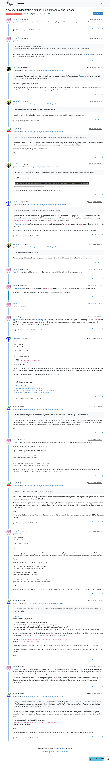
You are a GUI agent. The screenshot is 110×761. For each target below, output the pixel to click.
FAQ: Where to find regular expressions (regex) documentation (36, 390)
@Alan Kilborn (23, 19)
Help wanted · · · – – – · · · (13, 13)
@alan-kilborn (17, 22)
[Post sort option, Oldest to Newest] (90, 13)
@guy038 (16, 320)
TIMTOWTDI (54, 374)
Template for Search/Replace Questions (29, 388)
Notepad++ (61, 748)
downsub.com (85, 54)
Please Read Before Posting (25, 386)
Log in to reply (98, 14)
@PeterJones (22, 285)
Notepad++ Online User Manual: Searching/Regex (32, 392)
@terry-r (17, 137)
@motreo (24, 67)
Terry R (15, 129)
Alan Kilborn (16, 67)
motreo (15, 19)
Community (19, 3)
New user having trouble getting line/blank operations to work (44, 70)
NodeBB (53, 752)
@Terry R (24, 164)
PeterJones (16, 202)
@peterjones (17, 288)
